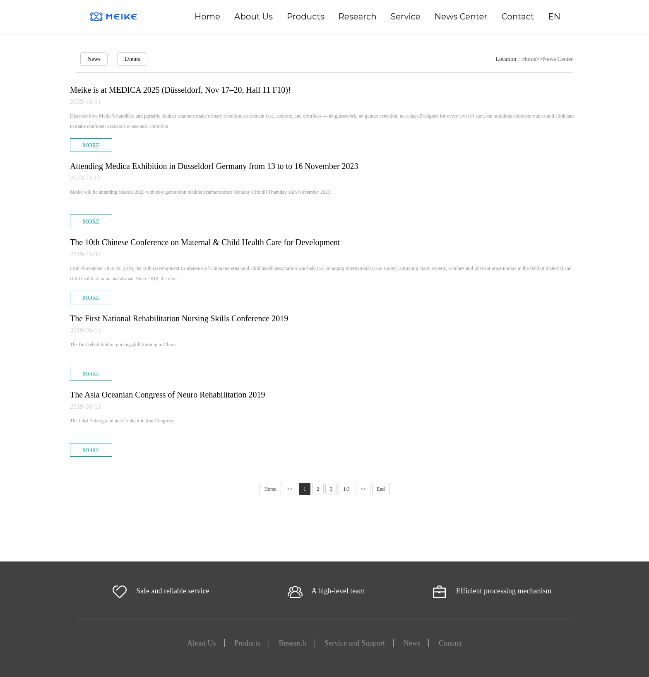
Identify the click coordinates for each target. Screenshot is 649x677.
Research (357, 17)
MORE (91, 145)
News (94, 59)
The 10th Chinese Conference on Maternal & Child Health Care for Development (205, 242)
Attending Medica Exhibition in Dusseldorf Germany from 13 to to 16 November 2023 (214, 166)
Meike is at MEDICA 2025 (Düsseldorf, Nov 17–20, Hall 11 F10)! (180, 89)
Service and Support (354, 643)
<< (290, 489)
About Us (253, 17)
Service (406, 17)
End (381, 489)
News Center (461, 17)
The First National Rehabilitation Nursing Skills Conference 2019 (179, 318)
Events (132, 59)
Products (305, 17)
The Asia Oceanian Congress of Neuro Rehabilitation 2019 (167, 394)
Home (207, 17)
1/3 (346, 489)
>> (363, 489)
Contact (518, 17)
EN (554, 17)
